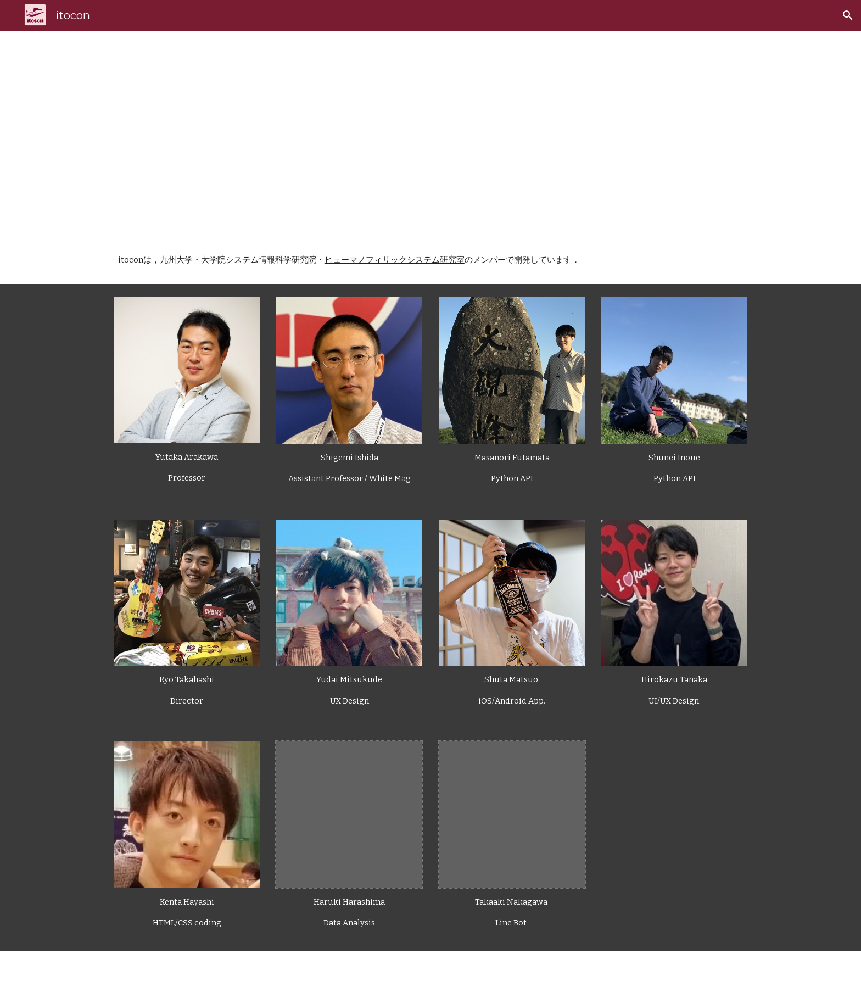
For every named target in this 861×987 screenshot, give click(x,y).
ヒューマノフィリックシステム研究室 (395, 260)
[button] (848, 15)
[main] (457, 133)
